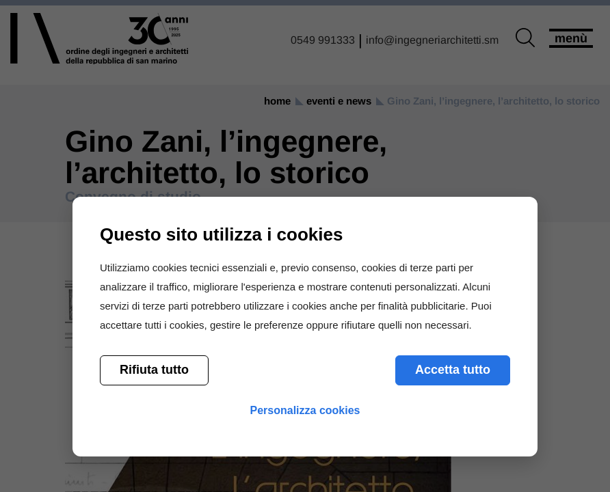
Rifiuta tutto (154, 370)
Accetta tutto (452, 370)
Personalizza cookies (305, 410)
